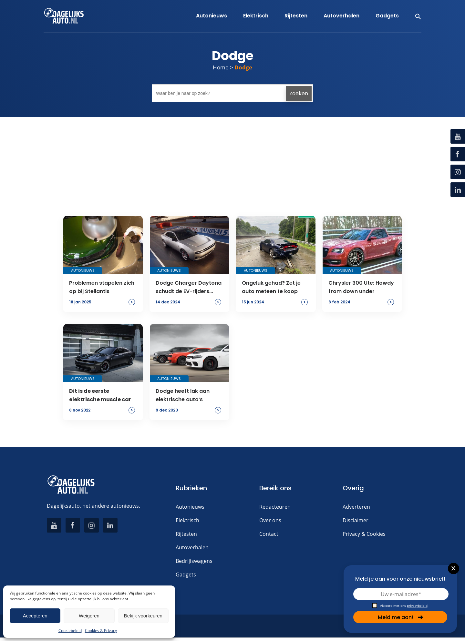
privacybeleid (417, 605)
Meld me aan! (400, 617)
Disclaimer (355, 520)
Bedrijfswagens (194, 561)
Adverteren (356, 506)
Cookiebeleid (70, 630)
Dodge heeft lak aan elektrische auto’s (183, 395)
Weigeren (89, 615)
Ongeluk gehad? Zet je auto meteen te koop (271, 287)
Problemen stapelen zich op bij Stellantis (101, 287)
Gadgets (186, 574)
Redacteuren (275, 506)
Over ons (270, 520)
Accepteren (35, 615)
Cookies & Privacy (101, 630)
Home (221, 67)
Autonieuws (190, 506)
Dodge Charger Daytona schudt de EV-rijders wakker (189, 287)
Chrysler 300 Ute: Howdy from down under (361, 287)
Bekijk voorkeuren (143, 615)
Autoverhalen (192, 547)
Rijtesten (186, 533)
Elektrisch (187, 520)
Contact (268, 533)
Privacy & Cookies (364, 533)
